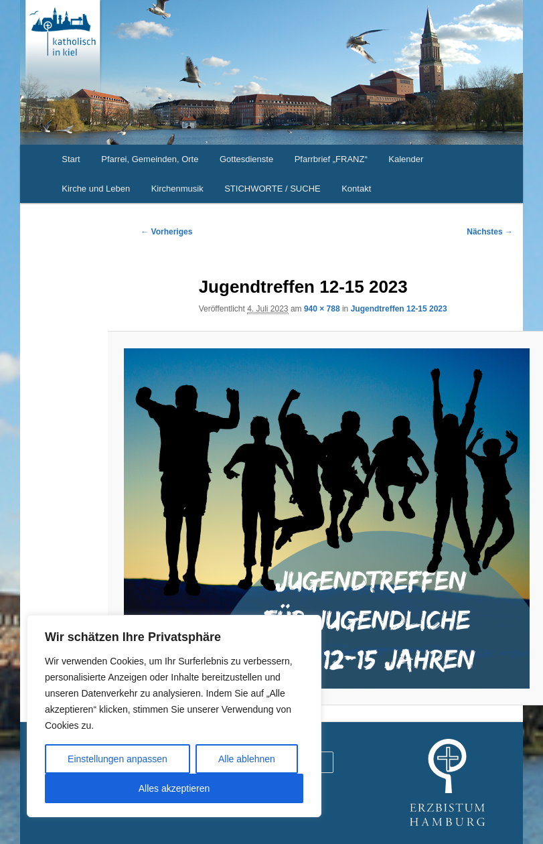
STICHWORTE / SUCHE (272, 189)
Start (71, 159)
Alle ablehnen (246, 759)
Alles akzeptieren (174, 788)
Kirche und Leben (96, 189)
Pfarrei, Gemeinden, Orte (149, 159)
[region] (174, 716)
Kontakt (356, 189)
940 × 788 (322, 308)
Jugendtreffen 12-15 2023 (399, 308)
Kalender (405, 159)
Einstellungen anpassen (117, 759)
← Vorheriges (166, 231)
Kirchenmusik (177, 189)
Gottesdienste (246, 159)
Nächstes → (490, 231)
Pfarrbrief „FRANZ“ (331, 159)
